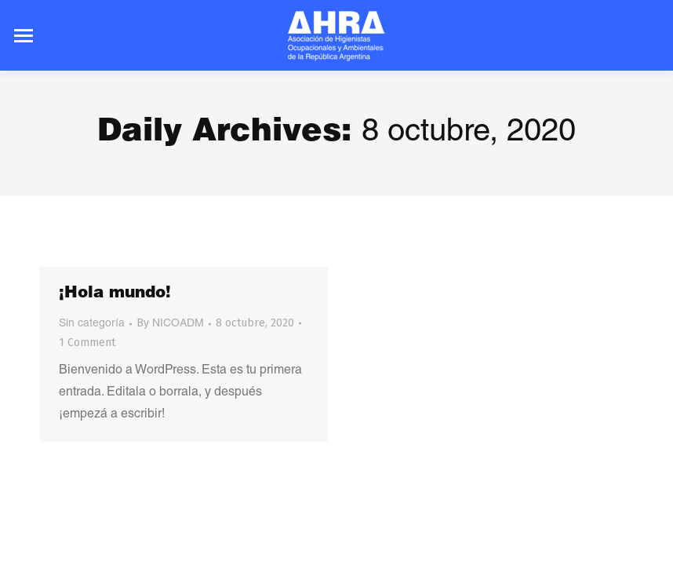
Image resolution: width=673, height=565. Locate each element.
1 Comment (87, 342)
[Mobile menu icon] (23, 36)
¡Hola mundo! (115, 294)
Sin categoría (92, 324)
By (170, 323)
